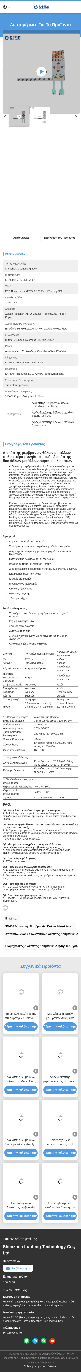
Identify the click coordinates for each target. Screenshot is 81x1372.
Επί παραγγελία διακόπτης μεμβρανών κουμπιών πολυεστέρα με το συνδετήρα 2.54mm (21, 1206)
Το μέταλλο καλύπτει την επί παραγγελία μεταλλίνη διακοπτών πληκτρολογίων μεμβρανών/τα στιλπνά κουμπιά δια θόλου (21, 1016)
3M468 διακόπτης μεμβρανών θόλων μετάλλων (38, 926)
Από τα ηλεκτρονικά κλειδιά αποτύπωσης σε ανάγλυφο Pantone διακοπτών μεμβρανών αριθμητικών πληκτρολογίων (60, 1206)
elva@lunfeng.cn (18, 1268)
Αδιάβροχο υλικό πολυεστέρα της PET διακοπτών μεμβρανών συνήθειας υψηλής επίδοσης (60, 1142)
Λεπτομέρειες (21, 237)
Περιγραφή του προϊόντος (59, 237)
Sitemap (52, 1366)
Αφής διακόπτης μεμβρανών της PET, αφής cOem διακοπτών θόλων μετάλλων (60, 1079)
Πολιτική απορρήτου (35, 1366)
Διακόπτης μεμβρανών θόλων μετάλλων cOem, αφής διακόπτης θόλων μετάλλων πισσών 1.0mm (21, 1079)
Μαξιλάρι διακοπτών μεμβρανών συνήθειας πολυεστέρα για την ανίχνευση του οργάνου (60, 1016)
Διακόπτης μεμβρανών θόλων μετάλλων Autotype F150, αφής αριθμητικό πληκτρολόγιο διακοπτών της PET (20, 1142)
